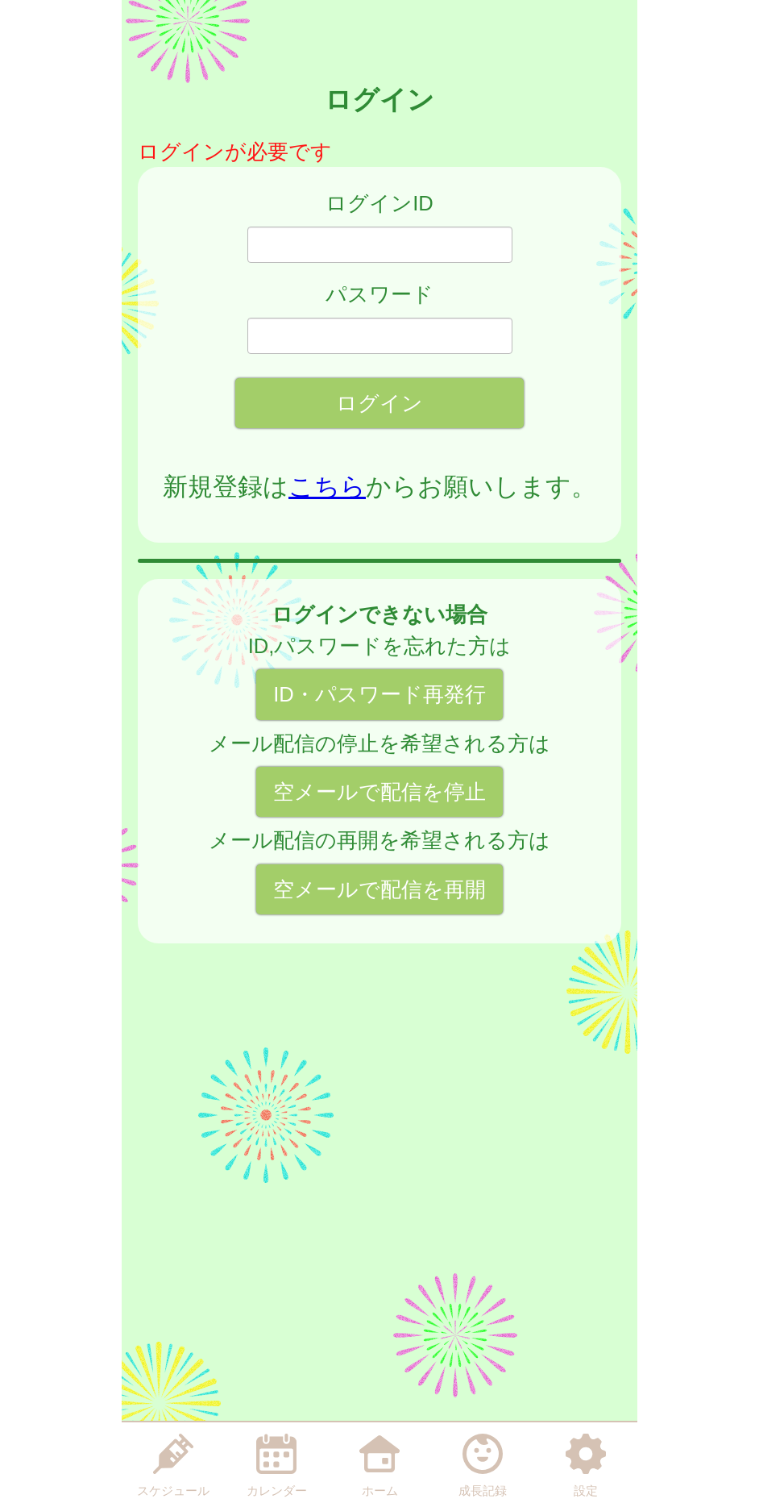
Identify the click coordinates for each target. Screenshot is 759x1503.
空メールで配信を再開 (379, 889)
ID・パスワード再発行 (379, 694)
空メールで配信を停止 (379, 792)
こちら (327, 487)
